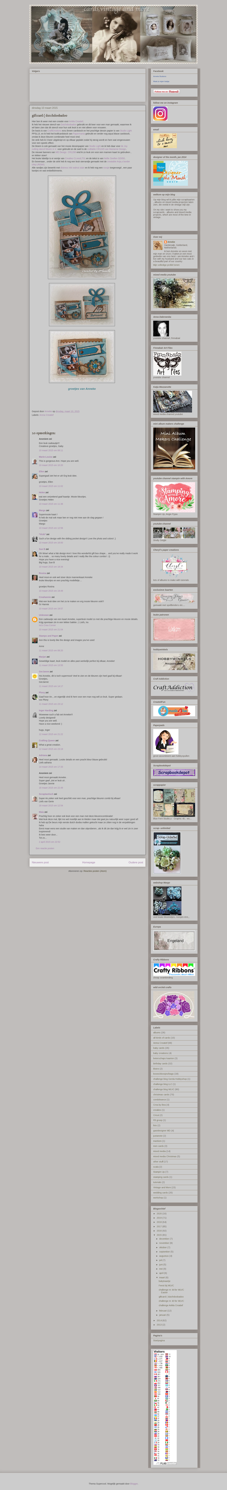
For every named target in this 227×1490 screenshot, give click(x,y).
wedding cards (160, 1192)
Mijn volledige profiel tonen (166, 265)
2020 (159, 1213)
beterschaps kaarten (163, 1058)
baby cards (158, 1048)
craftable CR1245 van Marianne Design (106, 149)
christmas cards (161, 1094)
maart (162, 1277)
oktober (163, 1247)
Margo (42, 510)
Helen (42, 492)
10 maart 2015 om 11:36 (51, 504)
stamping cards (161, 1177)
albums (156, 1032)
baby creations (160, 1053)
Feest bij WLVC (166, 1285)
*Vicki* (42, 534)
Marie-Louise (45, 457)
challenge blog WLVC (163, 1089)
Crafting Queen (47, 740)
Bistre (156, 1068)
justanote (158, 1136)
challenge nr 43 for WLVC (171, 1301)
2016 (159, 1230)
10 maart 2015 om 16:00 (51, 542)
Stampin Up (159, 1172)
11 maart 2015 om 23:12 (51, 704)
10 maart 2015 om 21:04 (51, 629)
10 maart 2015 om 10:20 (51, 465)
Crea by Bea (159, 1105)
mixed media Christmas (165, 1156)
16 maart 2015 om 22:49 (51, 787)
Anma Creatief (46, 415)
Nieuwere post (40, 862)
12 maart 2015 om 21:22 (51, 734)
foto (155, 1125)
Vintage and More (162, 1187)
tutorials (157, 1182)
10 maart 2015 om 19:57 (51, 608)
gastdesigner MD (161, 1130)
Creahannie (45, 597)
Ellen (41, 471)
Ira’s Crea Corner (47, 625)
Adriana (43, 755)
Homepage (88, 862)
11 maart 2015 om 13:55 (51, 665)
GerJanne (44, 671)
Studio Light (126, 130)
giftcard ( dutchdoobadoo (171, 1296)
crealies (157, 1110)
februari (163, 1310)
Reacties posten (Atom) (95, 871)
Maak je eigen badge (161, 81)
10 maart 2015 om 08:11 (51, 450)
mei (161, 1269)
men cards (158, 1146)
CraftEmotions (54, 130)
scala (156, 1167)
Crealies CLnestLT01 (75, 158)
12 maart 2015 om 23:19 (51, 749)
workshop (158, 1197)
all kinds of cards (161, 1037)
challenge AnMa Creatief (171, 1305)
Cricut (156, 1115)
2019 (159, 1218)
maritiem (157, 1141)
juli (161, 1260)
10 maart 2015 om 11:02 (51, 486)
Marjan (43, 657)
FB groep (157, 1120)
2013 (159, 1324)
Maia (41, 812)
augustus (164, 1256)
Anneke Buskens (159, 76)
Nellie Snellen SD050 (114, 158)
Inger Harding (46, 710)
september (165, 1251)
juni (161, 1264)
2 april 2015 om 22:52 (49, 842)
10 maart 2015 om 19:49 (51, 591)
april (161, 1273)
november (164, 1243)
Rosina (42, 573)
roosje (106, 167)
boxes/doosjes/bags (163, 1074)
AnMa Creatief (76, 121)
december (164, 1238)
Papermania (78, 133)
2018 (159, 1222)
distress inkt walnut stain (72, 167)
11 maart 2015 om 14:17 (51, 686)
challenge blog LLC (162, 1084)
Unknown (44, 615)
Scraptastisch (46, 794)
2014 (159, 1320)
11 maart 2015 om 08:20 (51, 650)
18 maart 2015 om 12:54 (51, 805)
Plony (42, 692)
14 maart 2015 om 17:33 (51, 767)
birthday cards (160, 1063)
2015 (159, 1235)
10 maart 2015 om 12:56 (51, 528)
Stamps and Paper (48, 636)
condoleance (159, 1099)
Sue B (42, 549)
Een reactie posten (45, 848)
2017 (159, 1226)
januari (163, 1315)
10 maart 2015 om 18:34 (51, 566)
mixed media (159, 1151)
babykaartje (164, 1281)
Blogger (134, 1483)
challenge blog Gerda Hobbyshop (170, 1079)
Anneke (171, 242)
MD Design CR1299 (66, 152)
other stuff (158, 1161)
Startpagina (159, 1340)
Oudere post (136, 862)
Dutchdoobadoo (68, 124)
